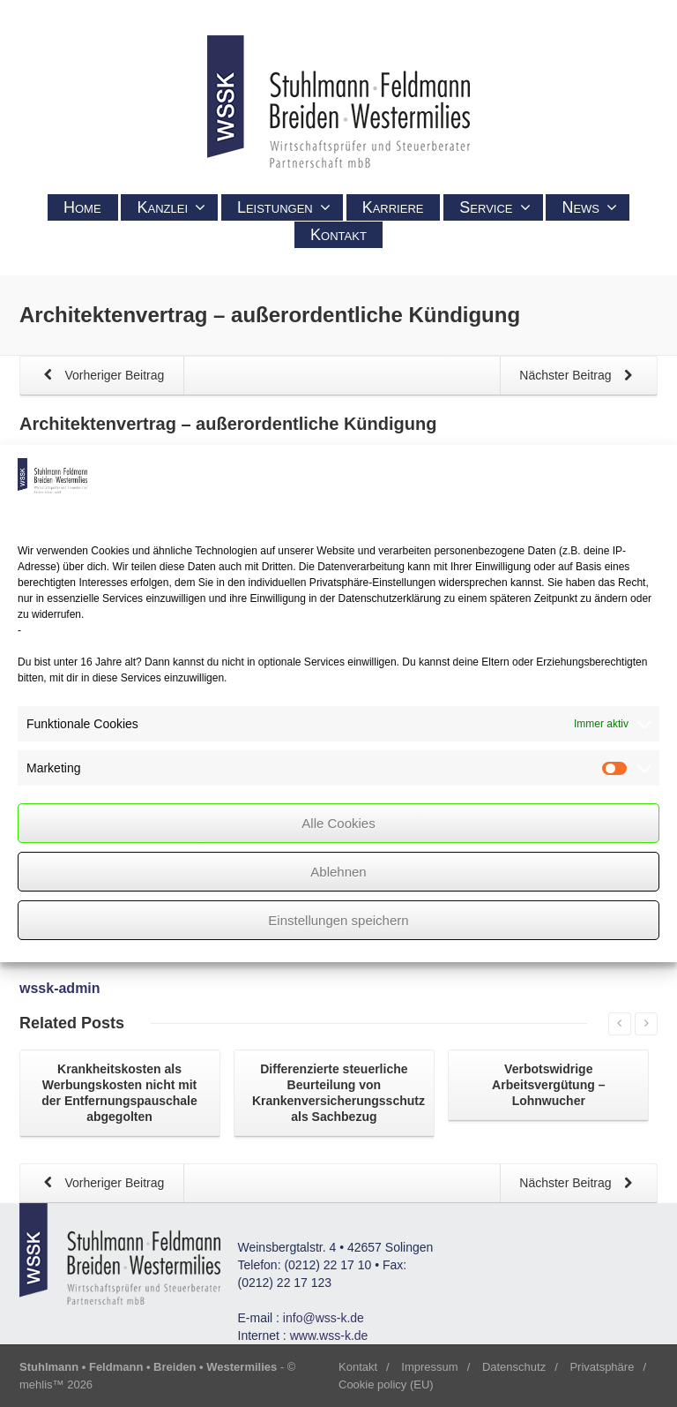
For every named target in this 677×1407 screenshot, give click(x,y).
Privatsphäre (601, 1366)
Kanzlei (171, 207)
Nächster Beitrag (579, 376)
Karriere (393, 207)
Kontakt (338, 235)
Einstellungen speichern (338, 920)
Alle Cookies (338, 823)
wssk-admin (59, 988)
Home (82, 207)
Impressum (429, 1366)
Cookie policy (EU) (386, 1384)
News (589, 207)
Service (494, 207)
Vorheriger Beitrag (101, 376)
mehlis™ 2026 (56, 1384)
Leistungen (284, 207)
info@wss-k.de (323, 1318)
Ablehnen (338, 871)
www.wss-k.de (329, 1335)
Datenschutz (514, 1366)
